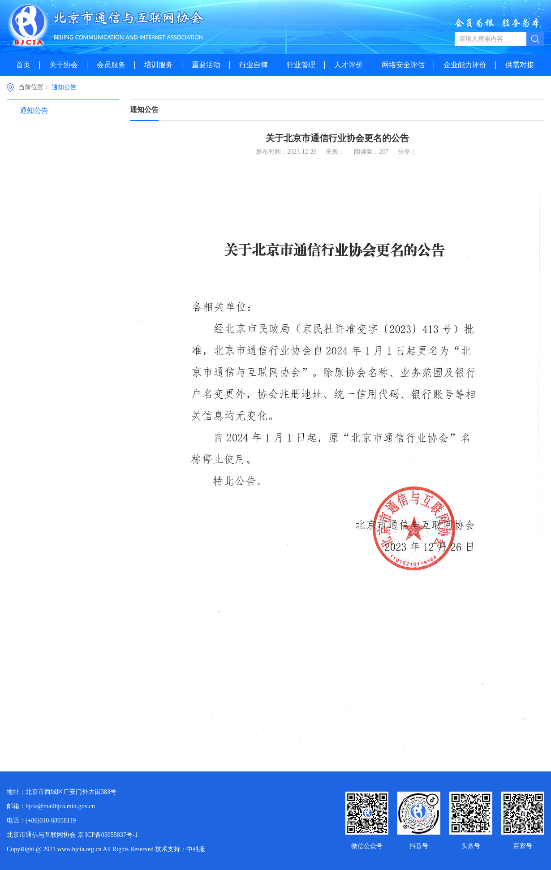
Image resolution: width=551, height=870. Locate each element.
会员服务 (111, 65)
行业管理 (301, 65)
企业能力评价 (464, 65)
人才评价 (348, 65)
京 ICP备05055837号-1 (107, 834)
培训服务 (158, 65)
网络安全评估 (403, 65)
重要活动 (206, 65)
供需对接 (519, 65)
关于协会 (63, 65)
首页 (23, 65)
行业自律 (253, 65)
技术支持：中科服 (180, 849)
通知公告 (64, 87)
